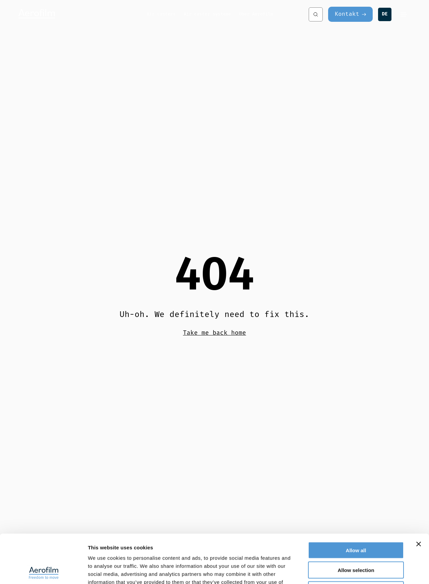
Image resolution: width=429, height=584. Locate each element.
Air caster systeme (207, 13)
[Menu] (404, 14)
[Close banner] (418, 495)
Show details (351, 571)
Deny (356, 541)
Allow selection (356, 521)
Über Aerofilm (256, 13)
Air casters (161, 13)
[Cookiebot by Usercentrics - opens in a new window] (43, 571)
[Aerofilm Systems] (82, 14)
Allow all (356, 502)
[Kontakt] (350, 14)
